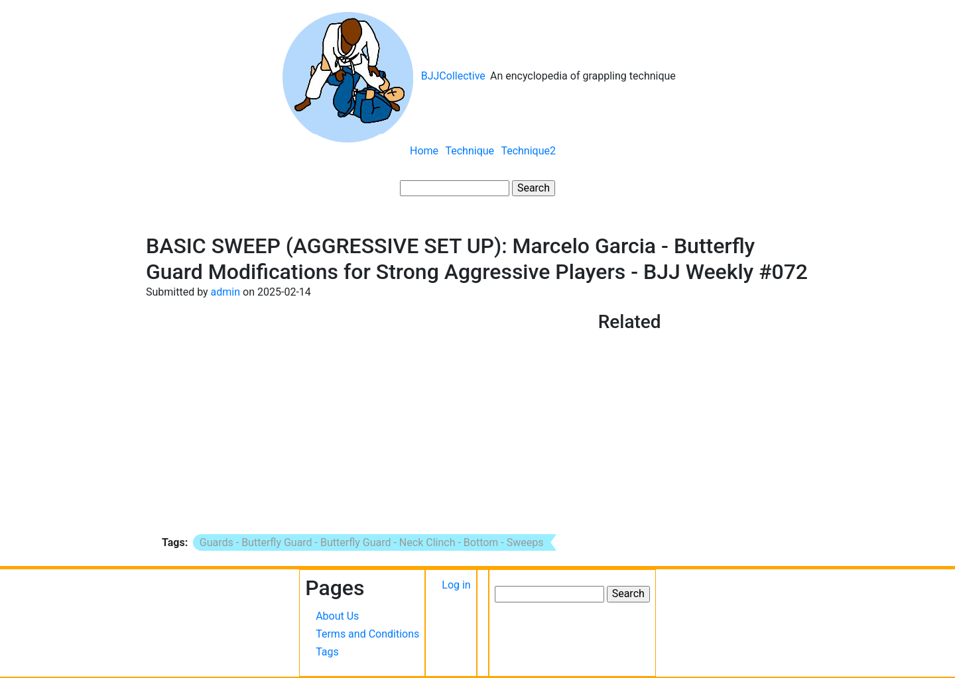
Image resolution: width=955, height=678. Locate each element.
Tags (327, 652)
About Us (337, 616)
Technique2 (528, 150)
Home (424, 150)
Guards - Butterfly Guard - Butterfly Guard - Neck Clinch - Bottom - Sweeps (372, 542)
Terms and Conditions (367, 634)
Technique (469, 150)
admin (225, 292)
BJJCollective (453, 76)
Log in (456, 585)
